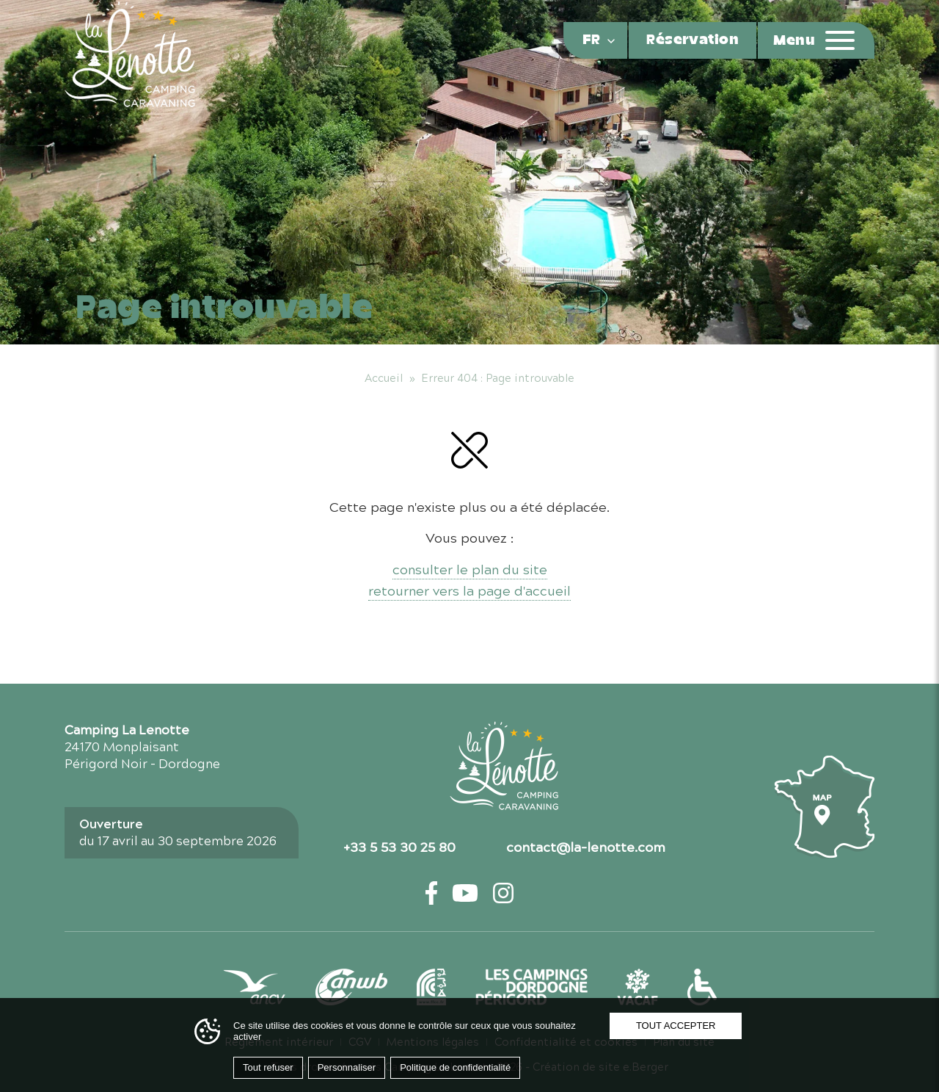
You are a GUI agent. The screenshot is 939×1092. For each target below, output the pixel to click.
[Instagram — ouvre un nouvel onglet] (503, 893)
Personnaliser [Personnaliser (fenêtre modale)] (347, 1067)
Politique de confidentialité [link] (455, 1067)
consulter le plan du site (469, 569)
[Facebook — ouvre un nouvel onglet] (431, 893)
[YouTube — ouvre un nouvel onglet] (465, 893)
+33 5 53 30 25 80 (399, 846)
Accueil (384, 377)
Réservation (692, 40)
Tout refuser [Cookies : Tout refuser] (268, 1067)
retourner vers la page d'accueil (469, 590)
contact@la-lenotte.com (585, 846)
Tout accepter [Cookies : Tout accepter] (676, 1025)
